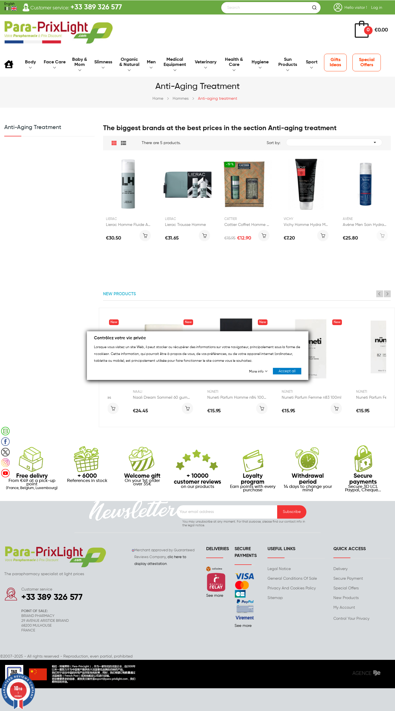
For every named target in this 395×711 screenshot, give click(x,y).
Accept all (287, 371)
